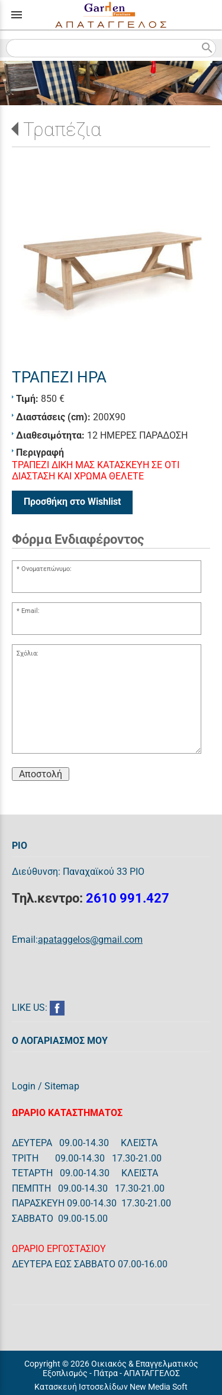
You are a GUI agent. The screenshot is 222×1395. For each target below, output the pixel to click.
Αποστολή (40, 774)
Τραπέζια (62, 129)
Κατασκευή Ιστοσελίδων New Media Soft (111, 1386)
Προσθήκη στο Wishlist (72, 501)
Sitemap (61, 1086)
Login (24, 1086)
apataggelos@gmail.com (90, 939)
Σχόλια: (27, 653)
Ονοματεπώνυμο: (46, 569)
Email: (30, 611)
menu (16, 15)
